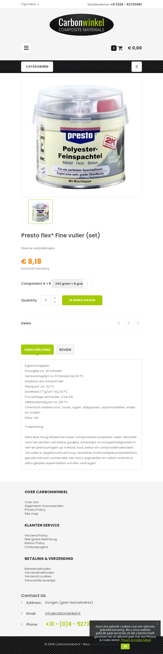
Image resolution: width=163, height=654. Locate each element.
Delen (118, 323)
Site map (31, 513)
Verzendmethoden (39, 572)
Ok (125, 646)
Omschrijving (37, 349)
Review (65, 349)
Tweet (128, 323)
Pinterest (138, 323)
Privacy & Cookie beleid (136, 640)
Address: (33, 602)
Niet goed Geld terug (41, 539)
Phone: (32, 624)
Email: (31, 613)
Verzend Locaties (38, 576)
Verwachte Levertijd (40, 580)
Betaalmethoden (38, 569)
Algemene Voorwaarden (44, 506)
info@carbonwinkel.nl (62, 613)
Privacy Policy (35, 509)
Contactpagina (36, 547)
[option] (40, 212)
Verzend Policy (36, 535)
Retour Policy (35, 543)
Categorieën (37, 66)
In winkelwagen (82, 300)
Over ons (32, 502)
